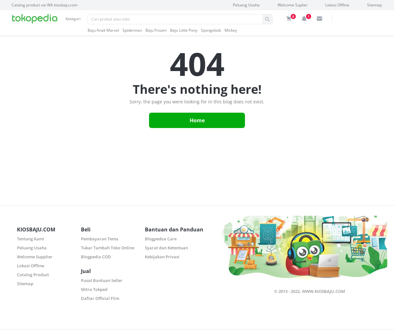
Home (197, 120)
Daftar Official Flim (100, 298)
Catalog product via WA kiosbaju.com (44, 5)
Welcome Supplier (34, 257)
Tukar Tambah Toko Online (107, 248)
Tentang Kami (30, 239)
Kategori (73, 18)
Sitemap (374, 5)
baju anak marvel (103, 30)
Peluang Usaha (246, 5)
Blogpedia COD (96, 257)
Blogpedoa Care (161, 239)
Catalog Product (33, 275)
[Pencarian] (175, 19)
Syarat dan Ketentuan (166, 248)
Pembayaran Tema (99, 239)
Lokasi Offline (337, 5)
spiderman (132, 30)
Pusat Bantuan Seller (101, 280)
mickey (231, 30)
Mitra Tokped (94, 289)
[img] (289, 18)
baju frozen (156, 30)
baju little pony (183, 30)
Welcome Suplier (293, 5)
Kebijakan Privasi (162, 257)
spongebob (211, 30)
